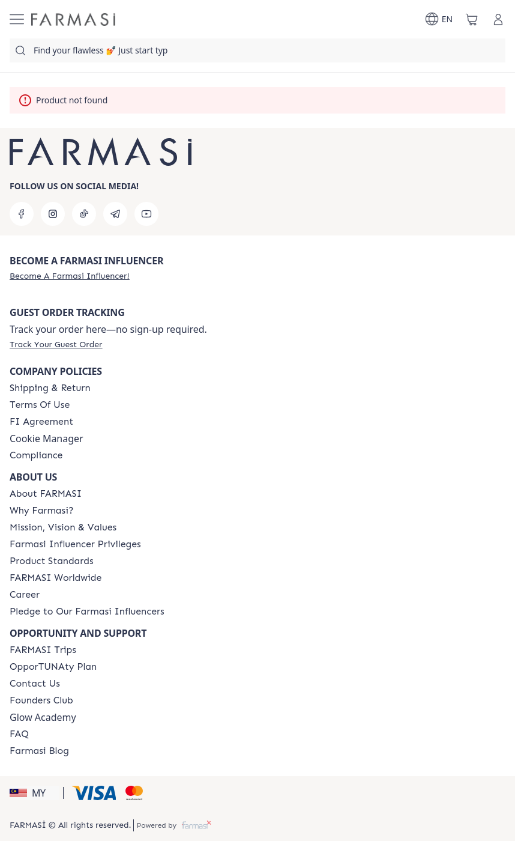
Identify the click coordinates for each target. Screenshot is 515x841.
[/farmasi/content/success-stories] (41, 700)
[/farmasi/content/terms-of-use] (40, 405)
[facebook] (22, 214)
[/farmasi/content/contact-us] (35, 684)
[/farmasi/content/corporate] (55, 578)
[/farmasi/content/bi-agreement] (41, 422)
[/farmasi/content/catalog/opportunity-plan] (53, 667)
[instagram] (53, 214)
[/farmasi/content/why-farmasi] (42, 511)
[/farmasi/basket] (472, 19)
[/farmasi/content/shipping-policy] (50, 388)
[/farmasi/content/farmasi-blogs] (39, 751)
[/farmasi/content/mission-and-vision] (63, 527)
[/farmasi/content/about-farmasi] (46, 494)
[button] (34, 793)
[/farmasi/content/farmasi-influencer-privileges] (75, 544)
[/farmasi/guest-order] (56, 344)
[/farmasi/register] (70, 275)
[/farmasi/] (73, 19)
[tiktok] (84, 214)
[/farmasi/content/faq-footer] (19, 734)
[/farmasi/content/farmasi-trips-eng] (43, 650)
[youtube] (146, 214)
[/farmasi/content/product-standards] (52, 561)
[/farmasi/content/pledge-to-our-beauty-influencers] (87, 612)
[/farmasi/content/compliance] (36, 455)
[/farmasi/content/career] (25, 595)
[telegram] (115, 214)
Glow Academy (43, 717)
